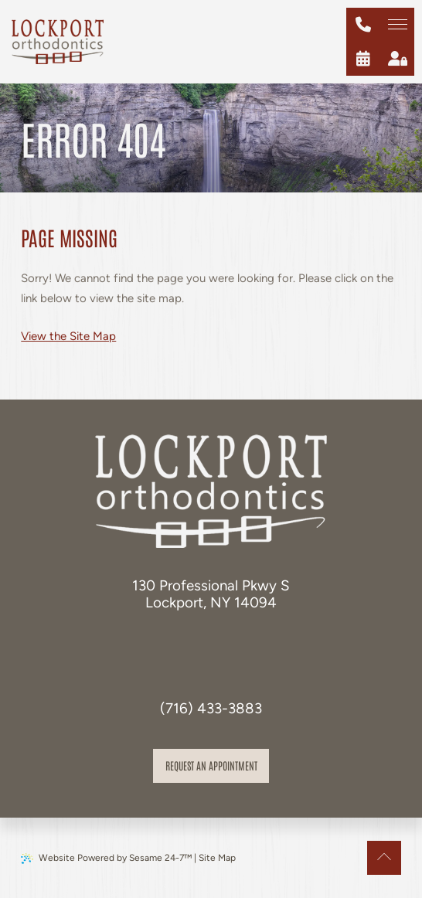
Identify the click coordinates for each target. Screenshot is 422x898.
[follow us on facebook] (194, 645)
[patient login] (397, 59)
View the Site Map (68, 336)
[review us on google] (228, 645)
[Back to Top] (384, 858)
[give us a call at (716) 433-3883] (363, 25)
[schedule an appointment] (363, 59)
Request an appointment (211, 765)
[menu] (397, 25)
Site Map (217, 857)
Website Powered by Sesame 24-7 (106, 858)
